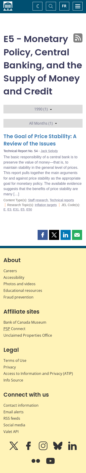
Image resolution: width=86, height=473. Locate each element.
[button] (43, 235)
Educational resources (22, 290)
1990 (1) (43, 109)
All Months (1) (43, 123)
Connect (14, 328)
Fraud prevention (18, 297)
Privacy (9, 367)
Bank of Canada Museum (24, 322)
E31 (16, 209)
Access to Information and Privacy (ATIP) (38, 373)
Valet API (11, 431)
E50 (29, 209)
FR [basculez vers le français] (64, 5)
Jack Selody (49, 151)
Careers (10, 270)
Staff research (38, 200)
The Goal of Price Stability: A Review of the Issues (40, 140)
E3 (9, 209)
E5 (23, 209)
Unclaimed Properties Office (27, 335)
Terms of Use (14, 360)
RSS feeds (11, 418)
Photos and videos (19, 283)
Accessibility (13, 277)
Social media (14, 424)
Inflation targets (46, 205)
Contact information (21, 405)
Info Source (13, 380)
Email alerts (13, 411)
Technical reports (62, 200)
